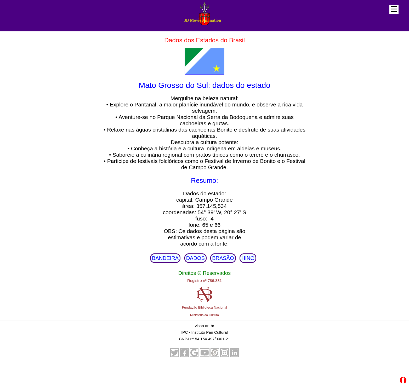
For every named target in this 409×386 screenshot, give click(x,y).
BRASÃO (223, 258)
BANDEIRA (165, 258)
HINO (247, 258)
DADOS (195, 258)
